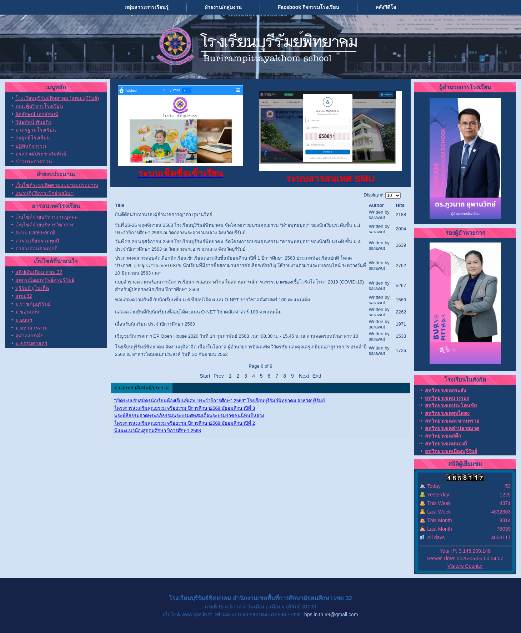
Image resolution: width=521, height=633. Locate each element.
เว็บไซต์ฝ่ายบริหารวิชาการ (44, 225)
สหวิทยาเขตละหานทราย (452, 421)
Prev (219, 376)
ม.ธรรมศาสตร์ (31, 343)
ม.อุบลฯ (23, 320)
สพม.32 (23, 296)
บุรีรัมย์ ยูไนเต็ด (32, 288)
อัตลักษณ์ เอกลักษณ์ (36, 114)
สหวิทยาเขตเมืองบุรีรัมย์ (451, 451)
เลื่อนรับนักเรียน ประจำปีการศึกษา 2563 (155, 324)
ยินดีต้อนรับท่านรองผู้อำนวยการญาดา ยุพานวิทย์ (164, 214)
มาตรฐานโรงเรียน (35, 130)
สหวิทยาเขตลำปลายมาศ (452, 428)
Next (304, 376)
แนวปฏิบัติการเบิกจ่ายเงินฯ (44, 193)
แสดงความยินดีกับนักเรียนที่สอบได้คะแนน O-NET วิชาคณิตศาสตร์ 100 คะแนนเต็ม (198, 312)
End (316, 376)
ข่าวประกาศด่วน (33, 161)
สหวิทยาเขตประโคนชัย (451, 405)
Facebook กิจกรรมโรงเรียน (308, 7)
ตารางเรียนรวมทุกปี (37, 241)
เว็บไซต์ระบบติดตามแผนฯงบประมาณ (56, 185)
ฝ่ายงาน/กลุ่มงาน (223, 7)
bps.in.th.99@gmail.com (331, 614)
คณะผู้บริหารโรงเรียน (39, 106)
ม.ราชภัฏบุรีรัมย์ (33, 304)
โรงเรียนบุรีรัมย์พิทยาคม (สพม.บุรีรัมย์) (57, 98)
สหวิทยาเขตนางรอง (447, 398)
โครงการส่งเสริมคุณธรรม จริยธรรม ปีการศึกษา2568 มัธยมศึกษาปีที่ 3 (184, 408)
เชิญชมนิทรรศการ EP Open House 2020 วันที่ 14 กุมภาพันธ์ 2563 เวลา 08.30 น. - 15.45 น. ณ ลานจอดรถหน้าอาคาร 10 (236, 336)
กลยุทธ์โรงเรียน (32, 138)
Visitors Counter (465, 566)
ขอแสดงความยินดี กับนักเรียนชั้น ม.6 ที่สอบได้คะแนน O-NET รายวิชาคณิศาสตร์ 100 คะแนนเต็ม (212, 299)
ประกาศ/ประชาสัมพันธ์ (40, 154)
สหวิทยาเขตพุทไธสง (447, 413)
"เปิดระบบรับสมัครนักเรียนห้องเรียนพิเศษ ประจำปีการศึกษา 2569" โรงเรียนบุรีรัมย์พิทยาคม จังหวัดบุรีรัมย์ (219, 400)
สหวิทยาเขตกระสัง (445, 390)
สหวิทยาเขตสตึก (443, 436)
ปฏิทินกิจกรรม (30, 146)
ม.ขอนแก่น (27, 312)
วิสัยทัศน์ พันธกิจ (33, 122)
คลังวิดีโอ (385, 7)
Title (120, 205)
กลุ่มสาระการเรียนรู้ (147, 7)
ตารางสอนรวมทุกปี (36, 248)
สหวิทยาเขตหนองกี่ (446, 443)
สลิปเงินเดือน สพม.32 (38, 272)
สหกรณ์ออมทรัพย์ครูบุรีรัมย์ (44, 280)
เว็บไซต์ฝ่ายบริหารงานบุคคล (46, 217)
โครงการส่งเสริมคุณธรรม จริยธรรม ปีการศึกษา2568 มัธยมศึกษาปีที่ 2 (184, 423)
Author (376, 205)
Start (205, 376)
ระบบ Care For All (35, 232)
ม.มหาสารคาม (31, 328)
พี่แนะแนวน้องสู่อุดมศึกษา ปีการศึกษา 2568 (157, 430)
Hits (400, 205)
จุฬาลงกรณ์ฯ (29, 335)
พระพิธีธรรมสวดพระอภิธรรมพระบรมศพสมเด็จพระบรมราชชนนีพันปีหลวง (189, 415)
